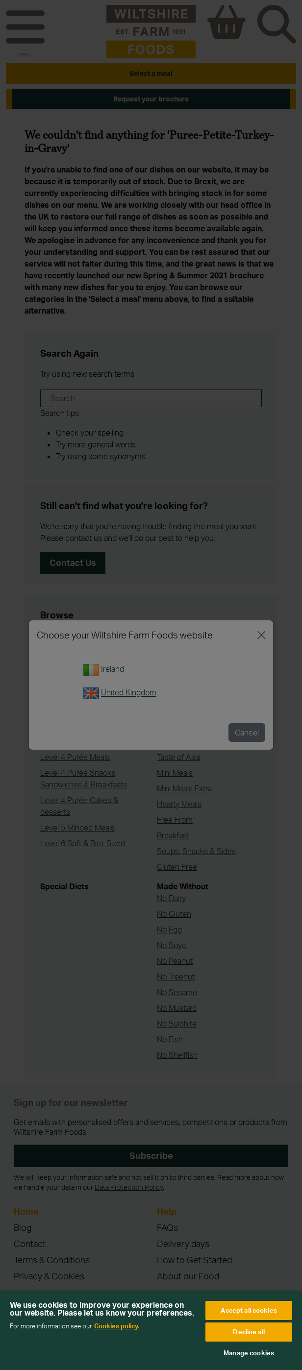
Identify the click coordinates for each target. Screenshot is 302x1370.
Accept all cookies (249, 1310)
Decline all (248, 1332)
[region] (151, 1330)
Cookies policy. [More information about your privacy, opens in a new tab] (116, 1326)
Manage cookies (249, 1353)
